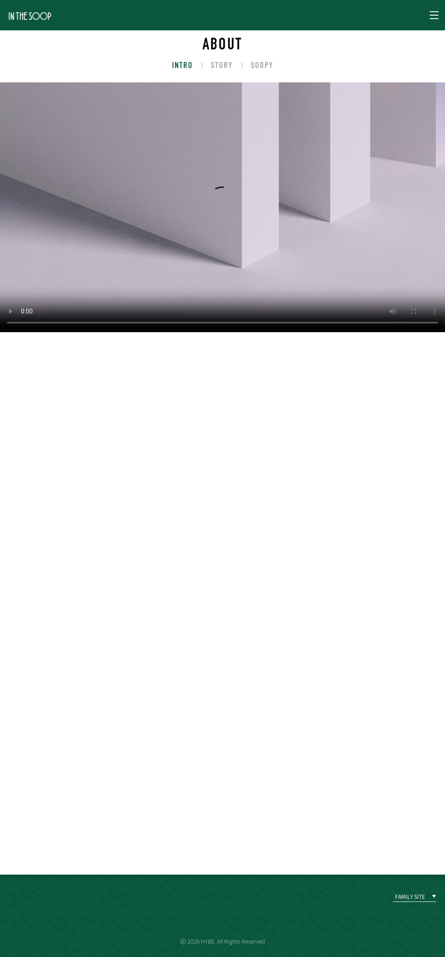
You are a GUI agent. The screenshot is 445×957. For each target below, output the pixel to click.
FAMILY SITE (410, 896)
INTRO (182, 65)
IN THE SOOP (30, 15)
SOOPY (262, 65)
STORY (222, 65)
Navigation (434, 15)
